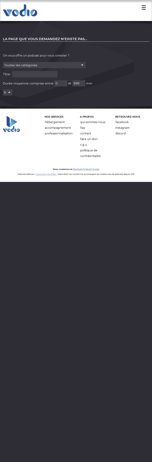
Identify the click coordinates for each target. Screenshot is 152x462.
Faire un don (89, 140)
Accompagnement (58, 129)
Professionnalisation (58, 134)
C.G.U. (83, 145)
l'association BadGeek (45, 175)
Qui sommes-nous (92, 123)
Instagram (122, 129)
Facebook (122, 123)
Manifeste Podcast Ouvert (86, 170)
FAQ (82, 129)
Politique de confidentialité (90, 154)
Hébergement (55, 123)
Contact (85, 134)
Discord (120, 134)
